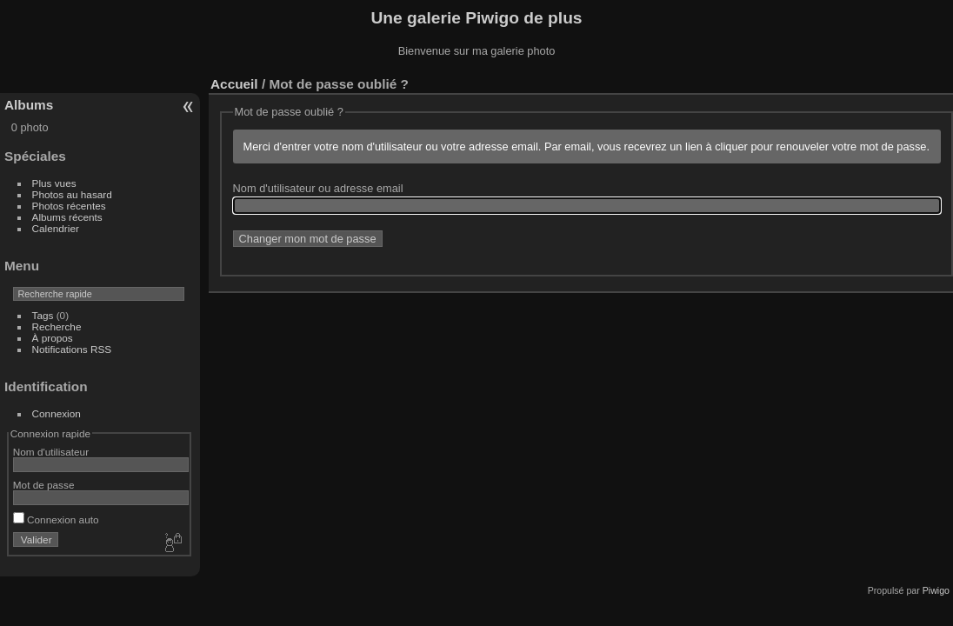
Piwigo (936, 590)
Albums (28, 104)
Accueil (234, 84)
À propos (52, 337)
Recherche (57, 326)
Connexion (56, 413)
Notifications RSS (72, 349)
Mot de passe (44, 484)
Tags (43, 315)
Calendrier (55, 228)
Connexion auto (56, 519)
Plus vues (54, 183)
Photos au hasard (72, 194)
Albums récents (67, 217)
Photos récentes (69, 205)
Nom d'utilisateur (51, 451)
